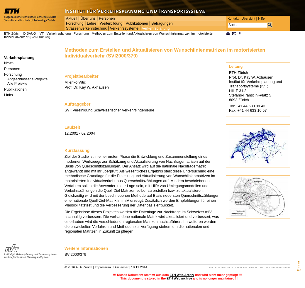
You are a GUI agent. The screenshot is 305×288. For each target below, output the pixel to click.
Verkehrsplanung (156, 28)
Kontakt (233, 18)
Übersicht (248, 18)
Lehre (91, 23)
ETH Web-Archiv (182, 275)
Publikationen (137, 23)
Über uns (87, 18)
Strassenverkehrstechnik (86, 28)
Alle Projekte (17, 84)
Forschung (75, 23)
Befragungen (161, 23)
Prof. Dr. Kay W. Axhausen (251, 77)
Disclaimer (120, 267)
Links (8, 95)
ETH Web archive (179, 278)
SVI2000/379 (75, 254)
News (8, 63)
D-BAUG (29, 33)
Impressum (103, 267)
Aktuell (71, 18)
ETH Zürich (12, 33)
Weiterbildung (111, 23)
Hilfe (261, 18)
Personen (107, 18)
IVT (41, 33)
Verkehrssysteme (124, 28)
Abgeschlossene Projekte (27, 79)
